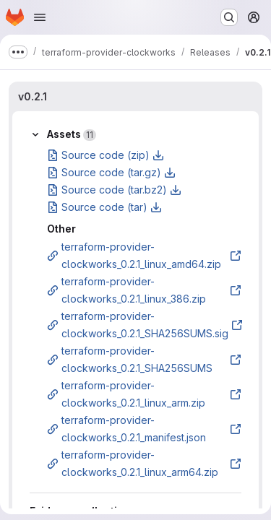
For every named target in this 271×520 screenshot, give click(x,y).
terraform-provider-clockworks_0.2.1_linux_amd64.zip (144, 255)
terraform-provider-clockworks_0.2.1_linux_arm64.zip (144, 463)
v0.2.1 (32, 96)
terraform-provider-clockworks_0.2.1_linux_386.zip (144, 290)
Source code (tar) (104, 207)
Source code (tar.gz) (111, 172)
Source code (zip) (105, 155)
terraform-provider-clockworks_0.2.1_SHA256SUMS (144, 359)
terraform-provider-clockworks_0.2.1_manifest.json (144, 428)
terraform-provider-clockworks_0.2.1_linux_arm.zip (144, 394)
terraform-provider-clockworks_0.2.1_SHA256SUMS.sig (145, 324)
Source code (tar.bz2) (114, 189)
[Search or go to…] (229, 17)
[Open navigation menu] (39, 17)
